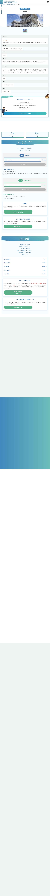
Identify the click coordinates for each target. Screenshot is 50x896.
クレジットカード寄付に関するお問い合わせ (18, 212)
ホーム (4, 4)
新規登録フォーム (18, 226)
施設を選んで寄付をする (11, 4)
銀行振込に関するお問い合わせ (18, 292)
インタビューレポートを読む (25, 113)
